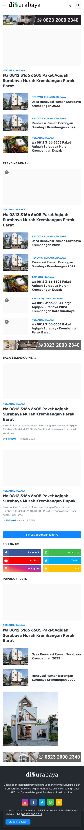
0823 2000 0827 (32, 814)
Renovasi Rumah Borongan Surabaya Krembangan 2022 (54, 125)
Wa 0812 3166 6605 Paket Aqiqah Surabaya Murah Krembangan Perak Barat (38, 80)
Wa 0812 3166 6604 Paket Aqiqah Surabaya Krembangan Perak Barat (55, 328)
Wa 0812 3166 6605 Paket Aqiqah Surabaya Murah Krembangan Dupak (51, 146)
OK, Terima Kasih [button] (18, 821)
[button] (4, 5)
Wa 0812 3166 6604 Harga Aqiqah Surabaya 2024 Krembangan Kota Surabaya (53, 307)
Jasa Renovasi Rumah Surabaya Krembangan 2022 (56, 104)
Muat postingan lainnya (43, 534)
